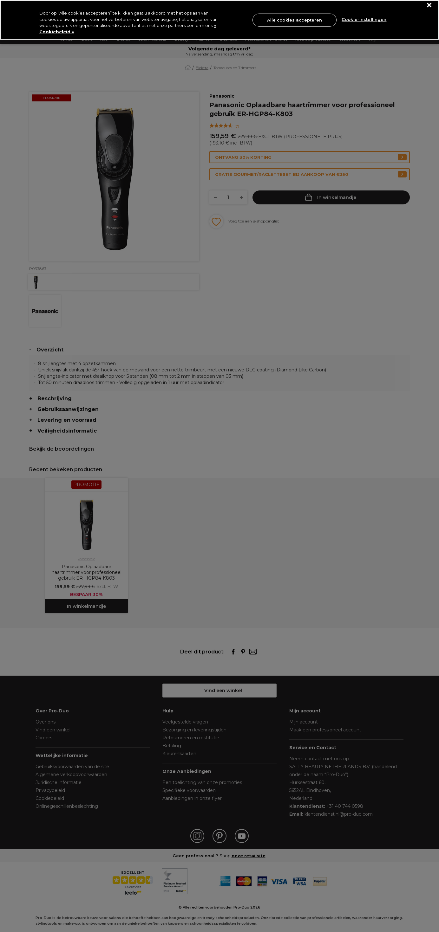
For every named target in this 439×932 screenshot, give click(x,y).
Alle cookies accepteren (294, 19)
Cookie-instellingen (364, 19)
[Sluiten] (429, 5)
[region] (219, 20)
